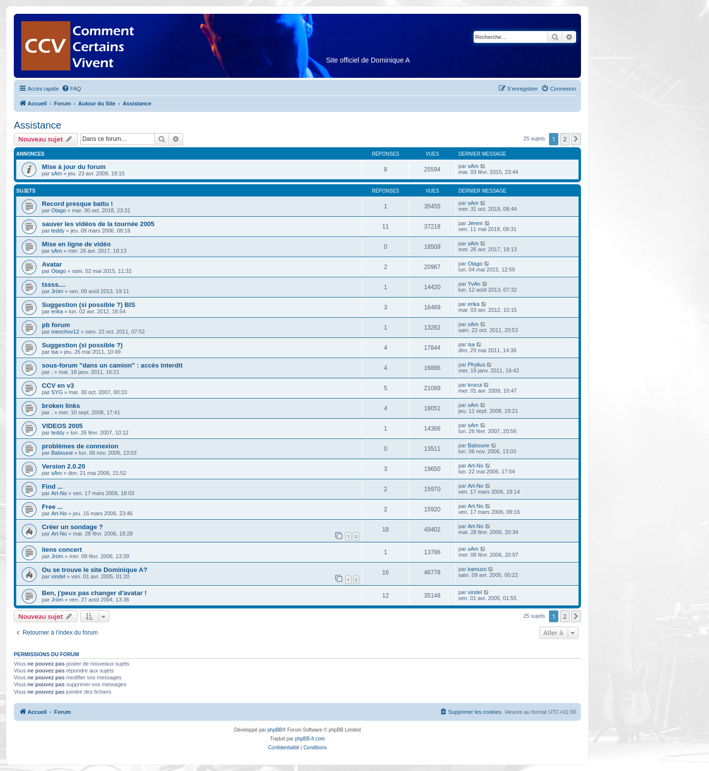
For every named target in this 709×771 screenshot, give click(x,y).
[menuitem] (71, 89)
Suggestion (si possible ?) (82, 345)
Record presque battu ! (77, 203)
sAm (56, 173)
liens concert (62, 549)
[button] (576, 139)
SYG (57, 392)
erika (57, 311)
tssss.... (53, 284)
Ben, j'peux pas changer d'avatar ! (94, 593)
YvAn (474, 284)
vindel (58, 576)
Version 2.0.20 (63, 466)
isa (54, 352)
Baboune (62, 453)
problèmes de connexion (80, 446)
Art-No (475, 466)
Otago (58, 210)
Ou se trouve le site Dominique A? (94, 569)
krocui (475, 385)
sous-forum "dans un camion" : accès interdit (112, 365)
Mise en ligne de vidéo (76, 244)
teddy (57, 231)
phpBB (274, 730)
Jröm (57, 291)
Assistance (38, 125)
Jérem (475, 223)
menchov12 (65, 332)
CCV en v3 (58, 385)
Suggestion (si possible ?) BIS (88, 304)
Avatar (52, 264)
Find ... (52, 486)
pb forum (56, 325)
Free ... (52, 506)
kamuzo (477, 569)
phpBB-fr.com (310, 738)
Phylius (476, 365)
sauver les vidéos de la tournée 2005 (98, 224)
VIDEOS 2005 (62, 426)
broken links (61, 405)
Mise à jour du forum (74, 166)
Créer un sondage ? (72, 527)
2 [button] (565, 138)
